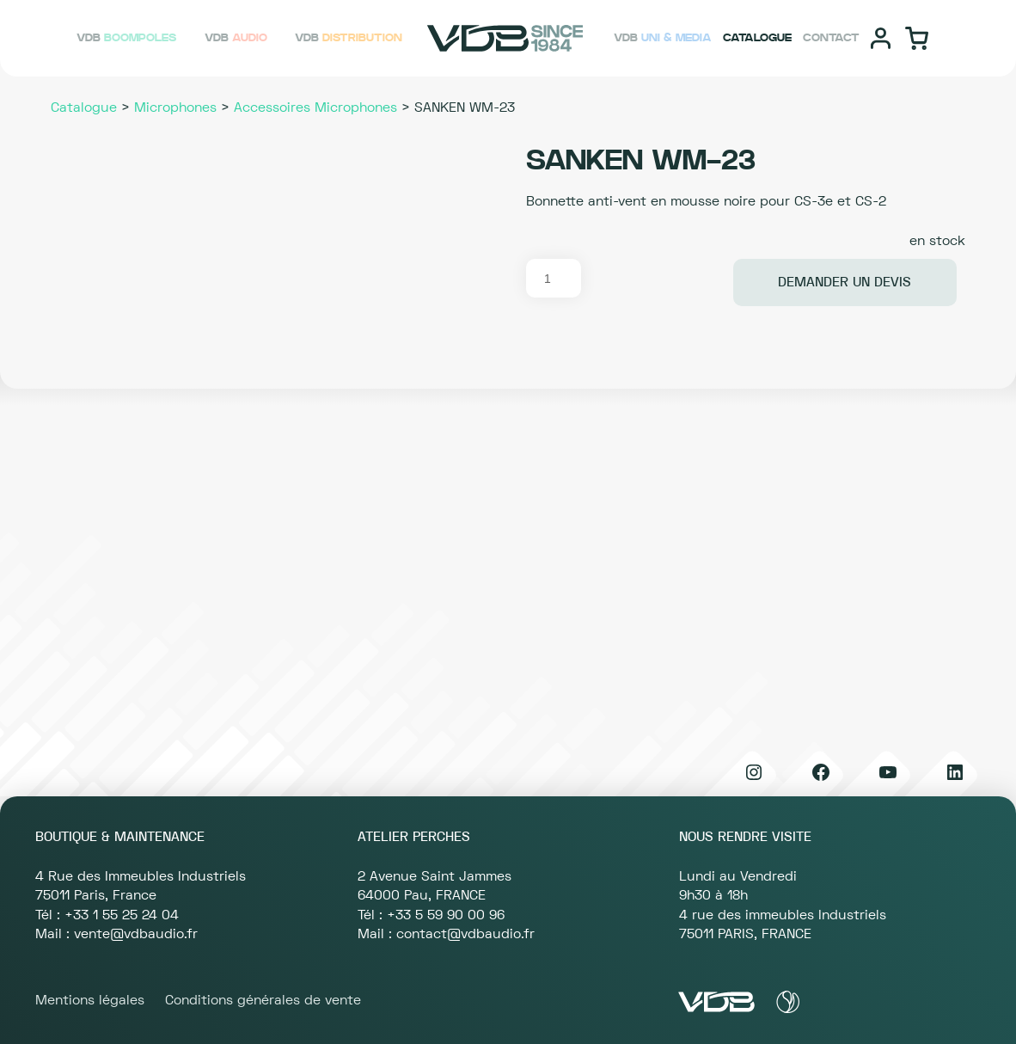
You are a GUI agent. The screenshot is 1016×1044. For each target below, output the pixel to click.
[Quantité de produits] (553, 278)
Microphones (175, 107)
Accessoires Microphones (315, 107)
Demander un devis (844, 282)
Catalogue (84, 107)
